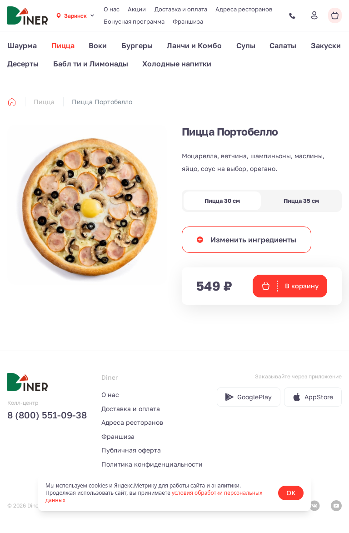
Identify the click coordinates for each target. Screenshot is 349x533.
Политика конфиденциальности (152, 464)
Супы (245, 45)
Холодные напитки (176, 63)
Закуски (326, 45)
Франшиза (188, 21)
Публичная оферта (131, 450)
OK (290, 492)
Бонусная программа (134, 21)
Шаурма (22, 45)
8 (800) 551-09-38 (47, 414)
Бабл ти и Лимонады (90, 63)
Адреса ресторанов (243, 9)
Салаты (282, 45)
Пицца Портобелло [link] (102, 102)
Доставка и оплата (181, 9)
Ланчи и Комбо (194, 45)
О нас (112, 9)
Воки (98, 45)
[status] (174, 493)
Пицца (63, 45)
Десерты (23, 63)
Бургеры (137, 45)
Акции (137, 9)
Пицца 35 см (301, 200)
